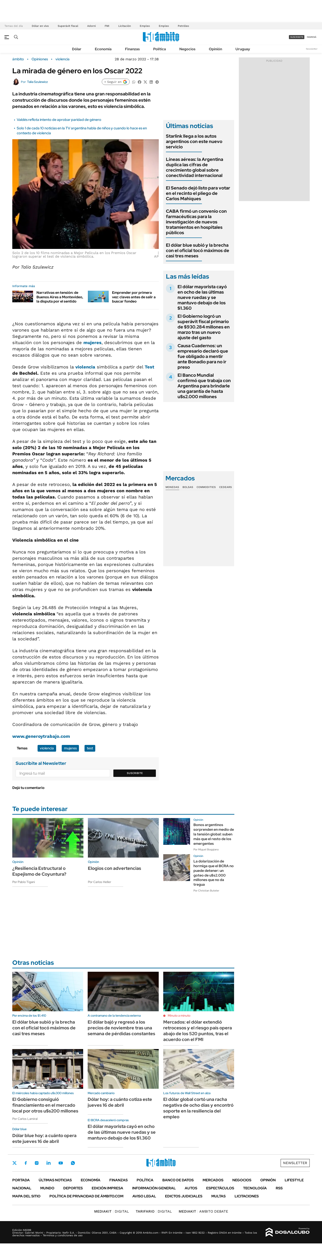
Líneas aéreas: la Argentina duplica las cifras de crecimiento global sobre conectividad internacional (194, 167)
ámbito (18, 59)
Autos (191, 1188)
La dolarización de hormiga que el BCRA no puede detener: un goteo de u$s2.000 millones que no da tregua (213, 873)
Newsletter (312, 49)
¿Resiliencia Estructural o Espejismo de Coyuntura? (39, 871)
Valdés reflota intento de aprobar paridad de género (59, 119)
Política (159, 49)
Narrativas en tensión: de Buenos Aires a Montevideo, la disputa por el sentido (59, 296)
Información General (154, 1188)
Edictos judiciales (183, 1196)
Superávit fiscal (68, 25)
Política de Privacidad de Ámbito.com (86, 1196)
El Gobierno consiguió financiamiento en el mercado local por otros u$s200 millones (45, 1105)
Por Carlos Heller (99, 882)
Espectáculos (220, 1188)
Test (149, 367)
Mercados (213, 1180)
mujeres (92, 342)
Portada (21, 1180)
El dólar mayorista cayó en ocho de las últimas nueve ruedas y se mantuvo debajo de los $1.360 (202, 297)
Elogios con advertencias (114, 868)
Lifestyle (294, 1180)
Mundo (47, 1188)
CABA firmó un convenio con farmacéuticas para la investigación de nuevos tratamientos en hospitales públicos (196, 222)
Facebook (26, 1163)
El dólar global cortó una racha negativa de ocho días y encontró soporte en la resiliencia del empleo (198, 1108)
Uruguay (242, 49)
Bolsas (187, 487)
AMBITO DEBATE (203, 1211)
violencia (62, 59)
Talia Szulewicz (37, 82)
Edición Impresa (107, 1188)
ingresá (311, 37)
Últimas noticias (55, 1180)
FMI (107, 25)
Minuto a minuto (179, 1016)
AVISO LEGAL (144, 1196)
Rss (279, 1188)
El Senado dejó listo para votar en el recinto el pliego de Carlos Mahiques (198, 193)
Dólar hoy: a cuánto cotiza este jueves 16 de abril (120, 1102)
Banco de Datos (178, 1180)
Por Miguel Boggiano (206, 849)
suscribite (296, 37)
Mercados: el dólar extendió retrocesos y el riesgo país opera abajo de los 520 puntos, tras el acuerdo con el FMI (197, 1030)
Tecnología (255, 1188)
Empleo (145, 25)
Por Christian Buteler (206, 890)
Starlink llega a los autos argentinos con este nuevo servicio (194, 141)
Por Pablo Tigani (23, 882)
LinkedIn (49, 1163)
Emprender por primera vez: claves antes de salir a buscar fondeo (134, 296)
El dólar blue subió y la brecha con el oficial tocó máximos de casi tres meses (197, 250)
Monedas (172, 487)
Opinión (215, 49)
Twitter (14, 1163)
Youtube (60, 1163)
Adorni (91, 25)
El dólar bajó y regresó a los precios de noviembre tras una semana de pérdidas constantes (121, 1028)
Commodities (206, 487)
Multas (218, 1196)
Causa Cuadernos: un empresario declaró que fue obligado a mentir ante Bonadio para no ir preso (203, 356)
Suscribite (135, 773)
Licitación (124, 25)
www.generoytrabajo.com (41, 736)
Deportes (73, 1188)
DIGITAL (111, 1211)
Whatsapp (73, 1163)
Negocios (187, 49)
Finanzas (132, 49)
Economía (103, 49)
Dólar (76, 49)
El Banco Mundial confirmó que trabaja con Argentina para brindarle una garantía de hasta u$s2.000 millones (204, 386)
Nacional (21, 1188)
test (90, 748)
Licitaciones (247, 1196)
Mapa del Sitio (26, 1196)
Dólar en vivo (40, 25)
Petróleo (183, 25)
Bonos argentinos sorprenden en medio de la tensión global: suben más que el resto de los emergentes (213, 834)
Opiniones (40, 59)
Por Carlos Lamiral (25, 1119)
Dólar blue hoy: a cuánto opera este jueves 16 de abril (44, 1138)
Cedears (225, 487)
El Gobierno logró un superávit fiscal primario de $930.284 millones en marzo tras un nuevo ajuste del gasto (204, 327)
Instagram (37, 1163)
